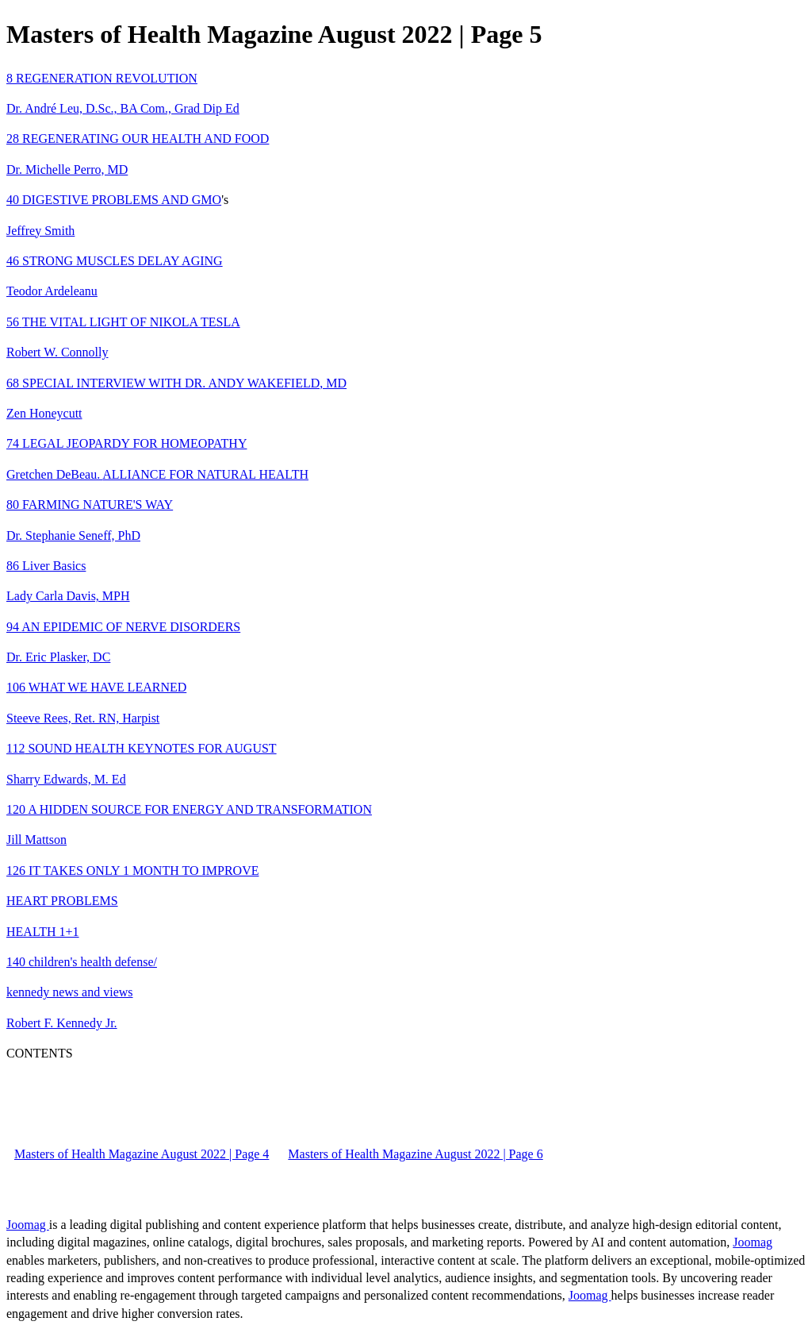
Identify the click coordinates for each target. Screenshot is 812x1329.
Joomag (27, 1224)
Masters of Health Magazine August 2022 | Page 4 (141, 1154)
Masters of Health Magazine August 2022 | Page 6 (415, 1154)
